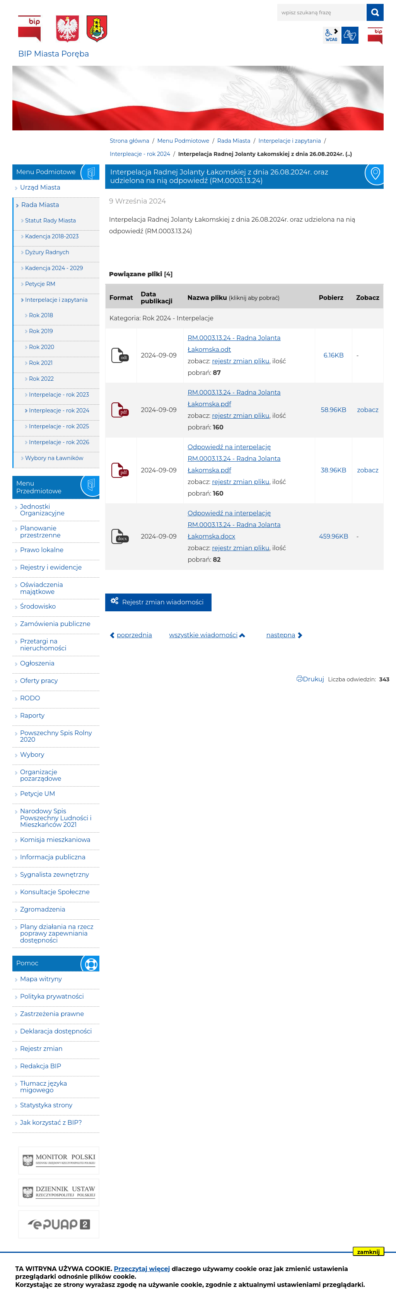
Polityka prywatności (52, 996)
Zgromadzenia (42, 909)
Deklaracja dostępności (56, 1031)
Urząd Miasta (40, 187)
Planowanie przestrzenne (40, 532)
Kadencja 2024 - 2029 (54, 268)
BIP (375, 35)
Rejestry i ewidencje (51, 567)
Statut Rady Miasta (50, 220)
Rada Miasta (234, 140)
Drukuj (313, 679)
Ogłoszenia (37, 663)
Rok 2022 (41, 378)
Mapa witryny (41, 979)
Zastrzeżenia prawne (52, 1014)
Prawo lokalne (41, 550)
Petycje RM (40, 284)
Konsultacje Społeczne (55, 892)
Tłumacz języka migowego (43, 1087)
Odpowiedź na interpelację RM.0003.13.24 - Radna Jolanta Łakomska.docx (234, 525)
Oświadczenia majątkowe (41, 588)
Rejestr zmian (41, 1048)
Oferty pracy (39, 680)
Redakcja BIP (40, 1066)
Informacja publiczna (52, 857)
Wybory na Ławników (54, 458)
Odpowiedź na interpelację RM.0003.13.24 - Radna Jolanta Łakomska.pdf (234, 458)
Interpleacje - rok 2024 (140, 154)
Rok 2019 (41, 331)
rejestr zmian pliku (240, 361)
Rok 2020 (41, 347)
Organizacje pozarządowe (40, 775)
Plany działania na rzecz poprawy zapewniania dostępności (57, 933)
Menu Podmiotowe (183, 140)
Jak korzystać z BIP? (51, 1122)
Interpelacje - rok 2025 (59, 426)
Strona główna (129, 140)
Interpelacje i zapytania (289, 140)
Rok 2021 (41, 362)
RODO (30, 698)
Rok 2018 (41, 315)
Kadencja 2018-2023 (52, 236)
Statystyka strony (46, 1105)
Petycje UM (37, 793)
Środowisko (38, 606)
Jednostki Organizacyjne (42, 510)
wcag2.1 (331, 35)
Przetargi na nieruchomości (43, 645)
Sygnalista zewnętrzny (54, 874)
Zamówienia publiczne (55, 624)
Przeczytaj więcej (142, 1269)
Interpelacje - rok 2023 (59, 394)
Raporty (32, 715)
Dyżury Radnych (47, 252)
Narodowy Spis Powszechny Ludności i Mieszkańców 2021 (56, 817)
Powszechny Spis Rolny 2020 (56, 736)
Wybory (32, 754)
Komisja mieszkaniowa (55, 839)
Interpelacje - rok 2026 (59, 442)
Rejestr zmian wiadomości (163, 602)
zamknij (368, 1252)
